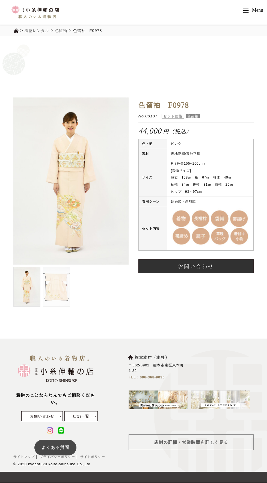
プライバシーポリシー (60, 457)
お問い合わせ (196, 266)
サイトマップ (24, 457)
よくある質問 (55, 447)
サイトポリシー (97, 457)
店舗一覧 (81, 416)
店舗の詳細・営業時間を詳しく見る (191, 442)
